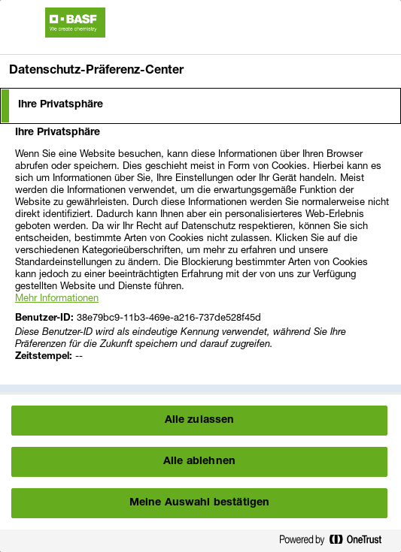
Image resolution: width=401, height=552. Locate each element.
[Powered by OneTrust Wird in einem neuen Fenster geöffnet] (336, 542)
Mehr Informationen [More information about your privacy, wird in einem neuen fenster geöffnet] (57, 297)
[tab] (200, 105)
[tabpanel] (202, 253)
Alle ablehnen (199, 462)
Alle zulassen (200, 420)
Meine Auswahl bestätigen (199, 503)
